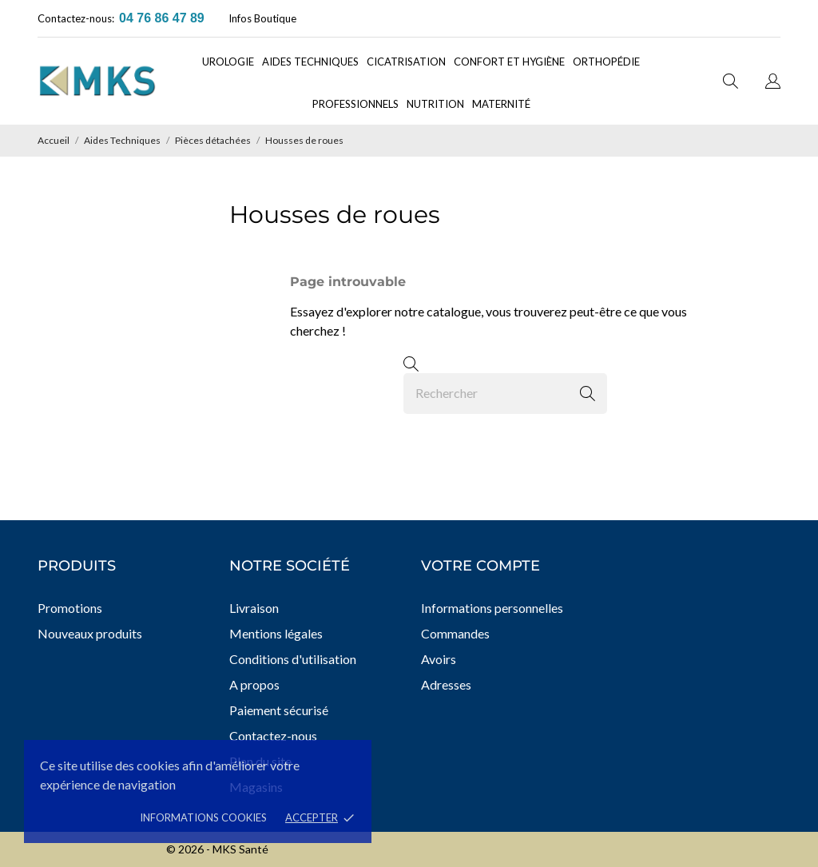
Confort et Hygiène (509, 61)
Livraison (254, 607)
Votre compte (480, 566)
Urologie (228, 61)
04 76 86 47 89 (161, 18)
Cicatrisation (406, 61)
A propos (254, 684)
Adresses (446, 684)
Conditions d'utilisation (292, 658)
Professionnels (355, 103)
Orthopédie (606, 61)
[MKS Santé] (109, 81)
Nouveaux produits (90, 633)
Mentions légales (276, 633)
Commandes (455, 633)
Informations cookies (203, 817)
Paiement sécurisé (278, 710)
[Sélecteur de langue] (772, 83)
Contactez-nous (273, 735)
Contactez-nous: (76, 18)
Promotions (70, 607)
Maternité (501, 103)
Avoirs (438, 658)
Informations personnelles (492, 607)
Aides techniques (310, 61)
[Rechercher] (505, 393)
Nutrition (435, 103)
